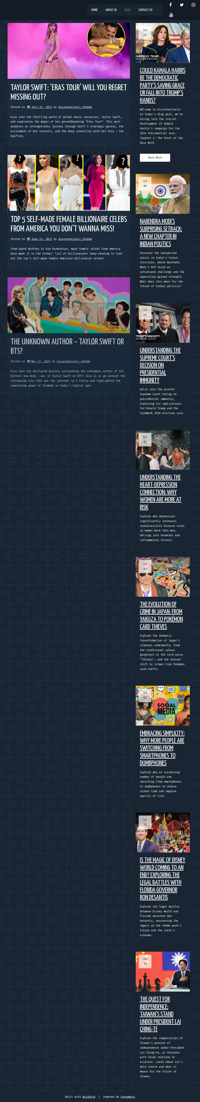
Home (94, 10)
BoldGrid (88, 1097)
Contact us (145, 10)
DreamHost (128, 1097)
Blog (127, 10)
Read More (155, 157)
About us (111, 10)
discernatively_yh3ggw (75, 107)
